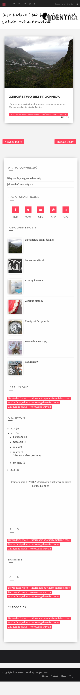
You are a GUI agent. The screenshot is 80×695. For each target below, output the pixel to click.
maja (16, 447)
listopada (18, 437)
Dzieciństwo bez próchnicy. (34, 97)
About (63, 676)
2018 (13, 428)
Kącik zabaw (31, 361)
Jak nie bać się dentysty (20, 184)
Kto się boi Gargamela (37, 321)
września (18, 442)
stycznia (18, 462)
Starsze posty (65, 141)
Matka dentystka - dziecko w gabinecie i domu (33, 402)
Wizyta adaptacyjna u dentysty (24, 178)
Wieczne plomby (34, 301)
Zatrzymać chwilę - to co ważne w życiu (29, 406)
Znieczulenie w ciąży (36, 341)
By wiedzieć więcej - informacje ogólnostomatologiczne (38, 114)
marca (17, 452)
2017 (13, 433)
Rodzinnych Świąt (34, 260)
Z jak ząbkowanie (34, 280)
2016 (13, 470)
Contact (54, 676)
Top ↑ (72, 676)
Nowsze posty (13, 141)
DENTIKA (25, 672)
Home (45, 676)
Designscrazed (41, 672)
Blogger (44, 486)
